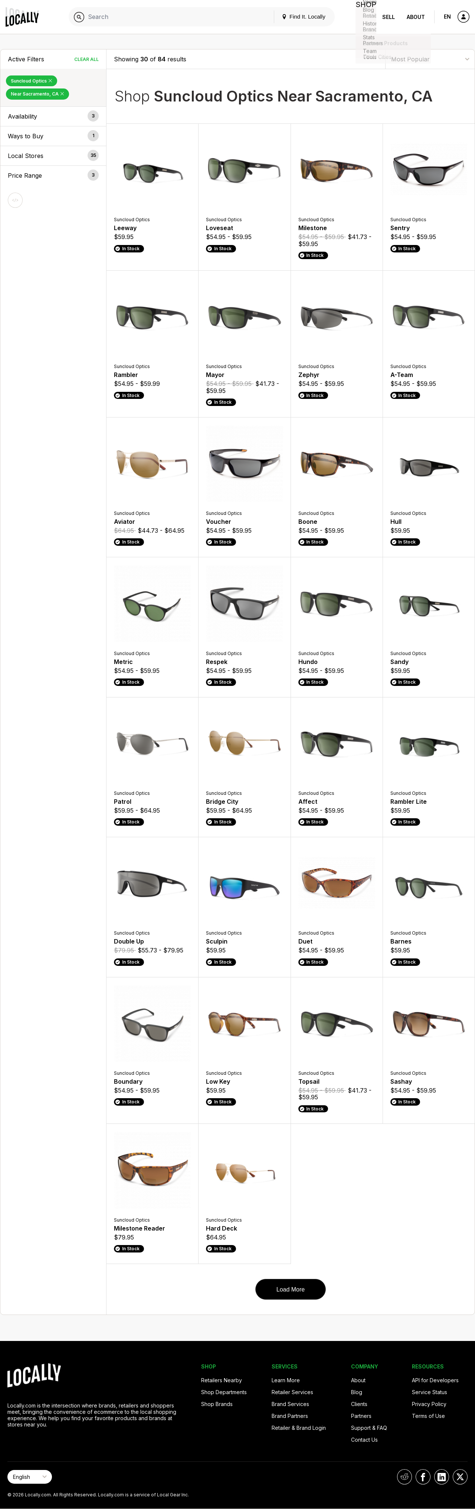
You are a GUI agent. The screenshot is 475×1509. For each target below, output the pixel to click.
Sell (388, 17)
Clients (359, 1404)
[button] (53, 116)
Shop (363, 17)
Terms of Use (428, 1416)
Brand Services (290, 1404)
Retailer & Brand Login (299, 1428)
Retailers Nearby (221, 1380)
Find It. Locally (298, 16)
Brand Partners (290, 1416)
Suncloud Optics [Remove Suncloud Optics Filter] (31, 81)
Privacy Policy (429, 1404)
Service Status (429, 1392)
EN (447, 16)
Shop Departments (224, 1392)
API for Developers (435, 1380)
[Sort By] (430, 59)
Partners (361, 1416)
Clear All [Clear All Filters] (86, 59)
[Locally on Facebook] (423, 1476)
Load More (290, 1289)
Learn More (286, 1380)
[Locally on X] (460, 1476)
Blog (356, 1392)
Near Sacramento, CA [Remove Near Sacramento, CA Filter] (37, 94)
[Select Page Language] (29, 1477)
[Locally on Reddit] (404, 1476)
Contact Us (364, 1440)
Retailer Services (292, 1392)
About (416, 17)
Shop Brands (217, 1404)
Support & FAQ (369, 1428)
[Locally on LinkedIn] (441, 1476)
